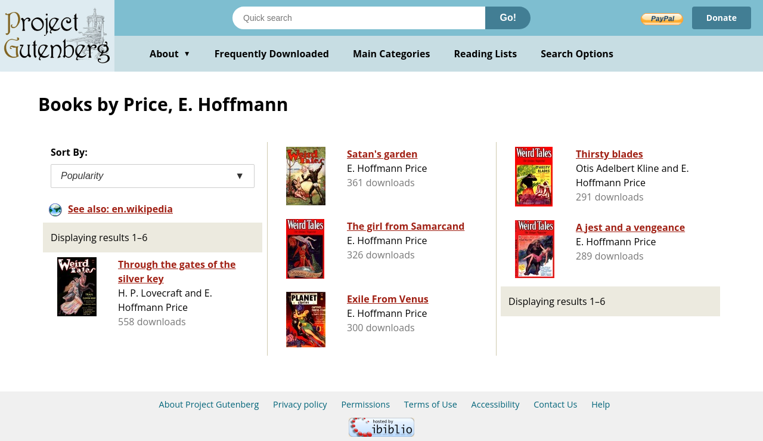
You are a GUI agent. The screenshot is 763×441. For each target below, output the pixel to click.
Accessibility (496, 404)
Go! (508, 18)
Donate (721, 17)
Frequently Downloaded (272, 53)
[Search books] (358, 18)
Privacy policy (300, 404)
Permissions (365, 404)
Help (600, 404)
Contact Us (555, 404)
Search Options (577, 53)
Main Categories (391, 53)
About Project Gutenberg (209, 404)
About (170, 54)
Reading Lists (485, 53)
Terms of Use (430, 404)
